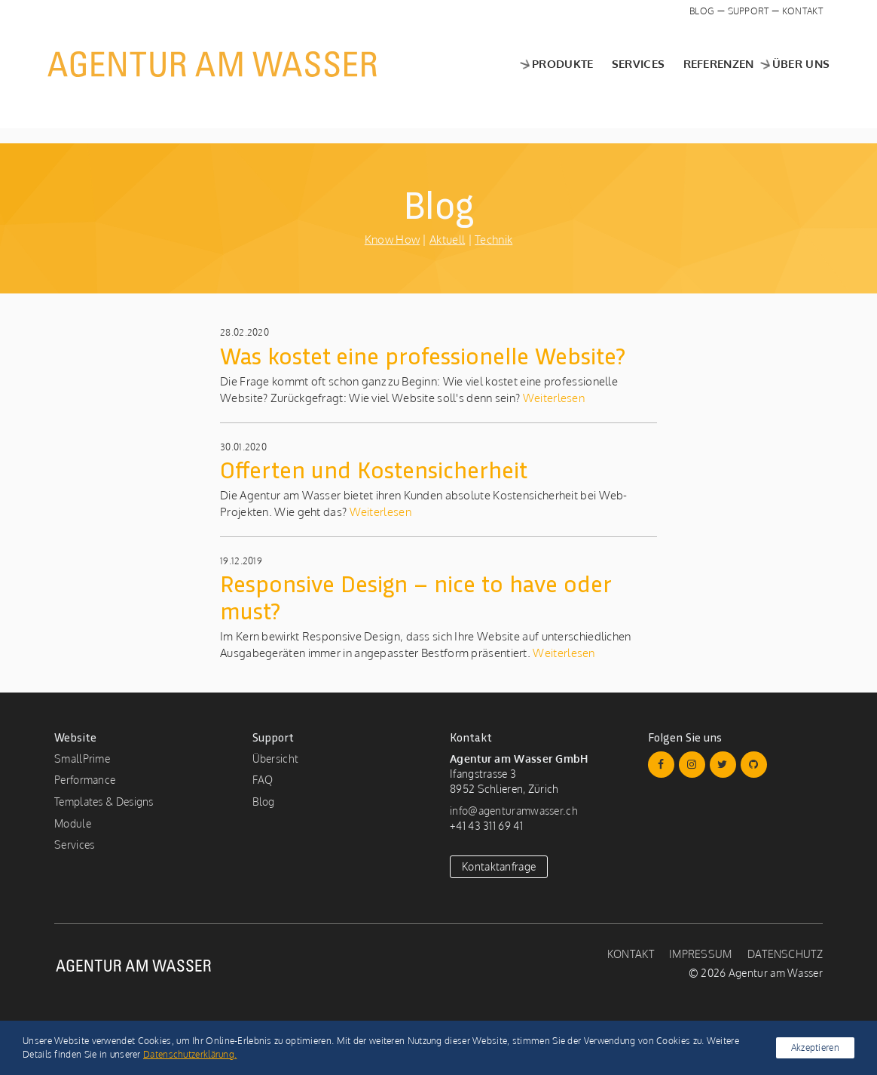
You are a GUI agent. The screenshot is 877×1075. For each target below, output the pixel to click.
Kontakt (802, 11)
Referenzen (711, 64)
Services (631, 64)
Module (72, 823)
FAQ (262, 779)
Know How (392, 239)
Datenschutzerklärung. (190, 1054)
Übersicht (275, 758)
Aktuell (447, 239)
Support (748, 11)
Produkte (548, 64)
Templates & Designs (104, 801)
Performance (84, 779)
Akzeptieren (815, 1047)
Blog (701, 11)
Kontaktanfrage (499, 866)
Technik (493, 239)
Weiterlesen (552, 398)
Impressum (700, 954)
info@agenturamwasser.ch (514, 810)
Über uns (786, 64)
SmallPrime (82, 758)
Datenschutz (785, 954)
